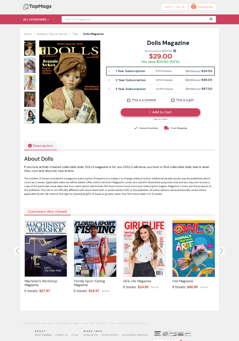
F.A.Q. (75, 334)
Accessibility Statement (135, 334)
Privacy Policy (110, 334)
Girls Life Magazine (137, 281)
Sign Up (180, 6)
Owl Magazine (182, 281)
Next (221, 251)
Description (40, 145)
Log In (168, 6)
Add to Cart (160, 112)
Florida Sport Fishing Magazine (89, 283)
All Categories (36, 19)
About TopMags (43, 334)
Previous (18, 251)
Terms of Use (91, 334)
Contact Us (61, 334)
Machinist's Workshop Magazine (41, 283)
